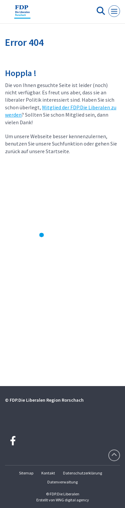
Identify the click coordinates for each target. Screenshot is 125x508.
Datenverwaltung (62, 481)
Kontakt (48, 472)
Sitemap (26, 472)
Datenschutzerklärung (82, 472)
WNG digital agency (72, 499)
